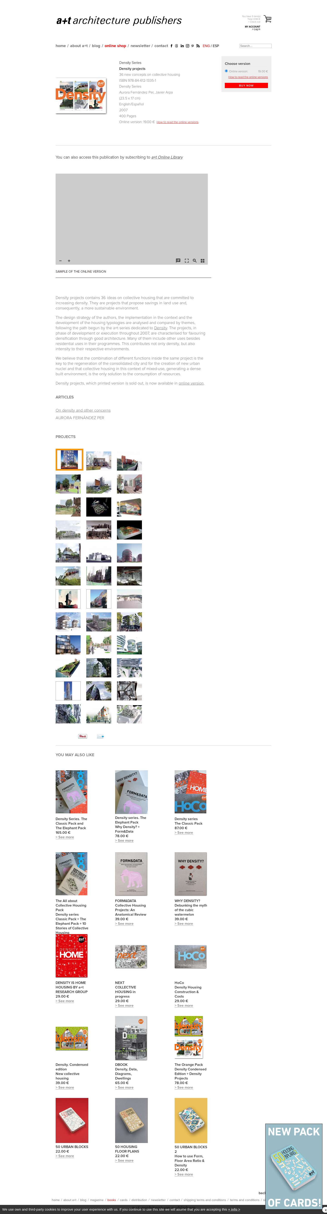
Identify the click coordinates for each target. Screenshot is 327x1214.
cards (124, 1200)
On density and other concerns (83, 410)
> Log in (256, 29)
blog (96, 46)
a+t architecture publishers (125, 21)
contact (161, 46)
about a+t (79, 46)
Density (160, 328)
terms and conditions (245, 1200)
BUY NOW (246, 85)
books (111, 1200)
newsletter (140, 46)
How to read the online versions (177, 122)
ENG (206, 46)
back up (265, 1193)
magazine (97, 1200)
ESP (216, 46)
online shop (115, 46)
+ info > (234, 1209)
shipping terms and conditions (205, 1200)
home (61, 46)
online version (191, 383)
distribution (139, 1200)
